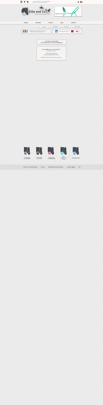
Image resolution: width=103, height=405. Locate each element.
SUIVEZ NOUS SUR (27, 158)
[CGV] (79, 167)
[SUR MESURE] (77, 27)
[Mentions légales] (71, 167)
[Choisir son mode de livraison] (30, 167)
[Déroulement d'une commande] (55, 167)
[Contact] (42, 167)
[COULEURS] (66, 27)
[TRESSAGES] (55, 27)
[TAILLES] (44, 27)
